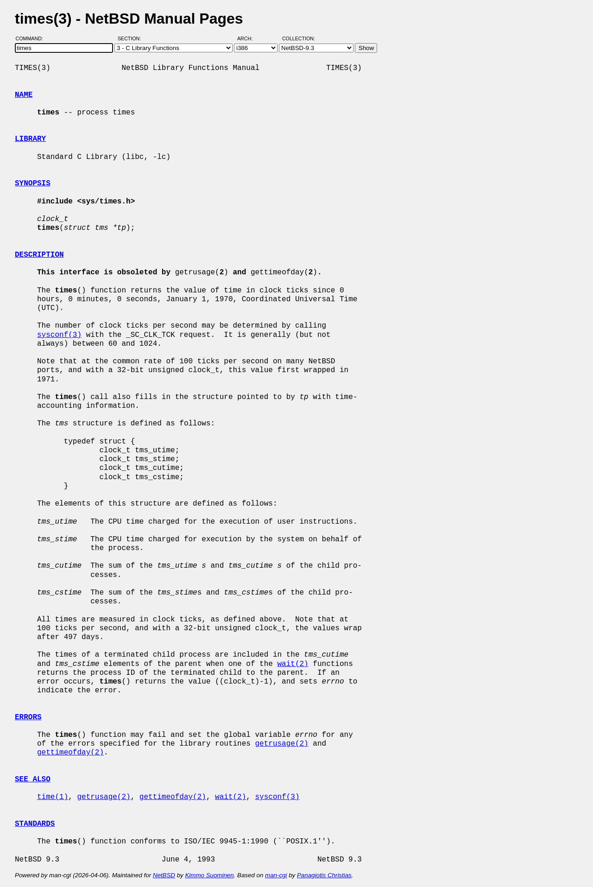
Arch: (249, 38)
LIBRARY (30, 139)
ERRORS (28, 717)
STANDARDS (35, 824)
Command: (32, 38)
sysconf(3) (59, 335)
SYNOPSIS (32, 183)
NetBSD (164, 875)
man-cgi (276, 875)
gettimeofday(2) (70, 753)
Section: (131, 38)
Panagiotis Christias (324, 875)
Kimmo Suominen (209, 875)
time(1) (52, 797)
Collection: (298, 38)
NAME (23, 95)
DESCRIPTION (39, 255)
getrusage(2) (281, 744)
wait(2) (292, 664)
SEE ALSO (32, 779)
